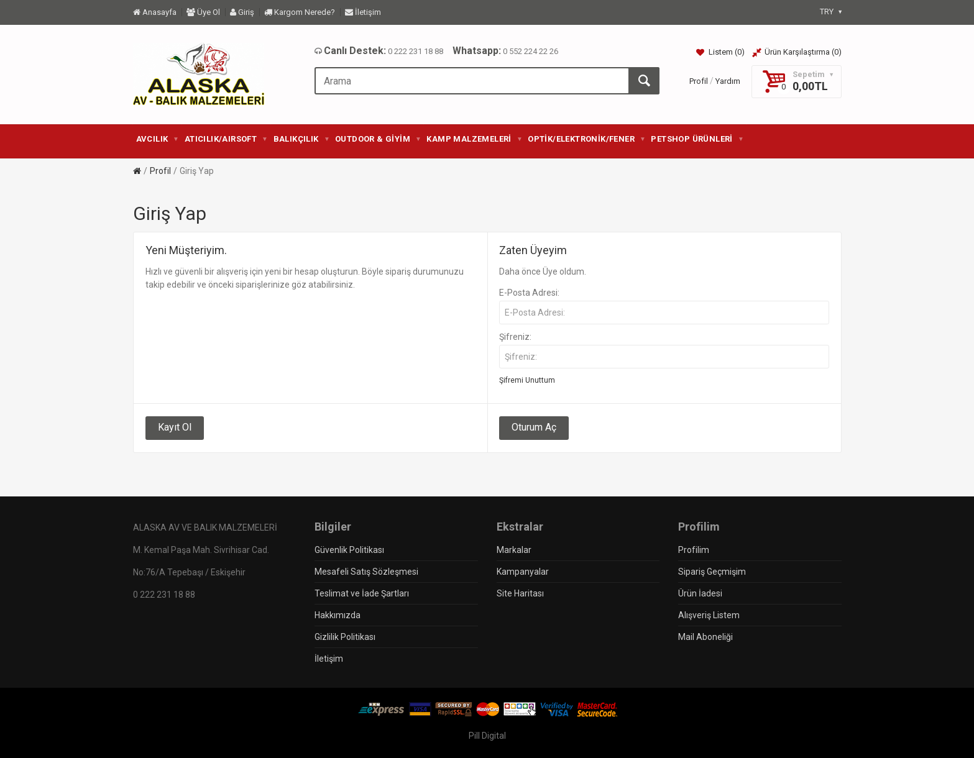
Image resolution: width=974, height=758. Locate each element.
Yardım (727, 81)
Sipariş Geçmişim (712, 572)
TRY (831, 11)
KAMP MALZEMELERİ (473, 139)
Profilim (693, 550)
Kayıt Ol (174, 427)
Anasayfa (155, 12)
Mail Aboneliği (705, 637)
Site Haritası (520, 593)
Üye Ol (203, 12)
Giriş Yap (197, 171)
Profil (698, 81)
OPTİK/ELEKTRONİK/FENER (586, 139)
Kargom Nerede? (299, 12)
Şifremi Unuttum (527, 380)
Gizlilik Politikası (345, 637)
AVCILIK (157, 139)
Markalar (514, 550)
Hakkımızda (338, 615)
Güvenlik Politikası (349, 550)
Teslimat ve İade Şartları (362, 593)
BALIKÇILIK (301, 139)
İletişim (363, 12)
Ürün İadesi (700, 593)
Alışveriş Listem (709, 615)
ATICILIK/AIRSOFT (226, 139)
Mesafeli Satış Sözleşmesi (366, 572)
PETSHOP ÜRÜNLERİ (697, 139)
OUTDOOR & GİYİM (377, 139)
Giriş (242, 12)
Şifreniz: (515, 337)
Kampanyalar (523, 572)
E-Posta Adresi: (529, 293)
